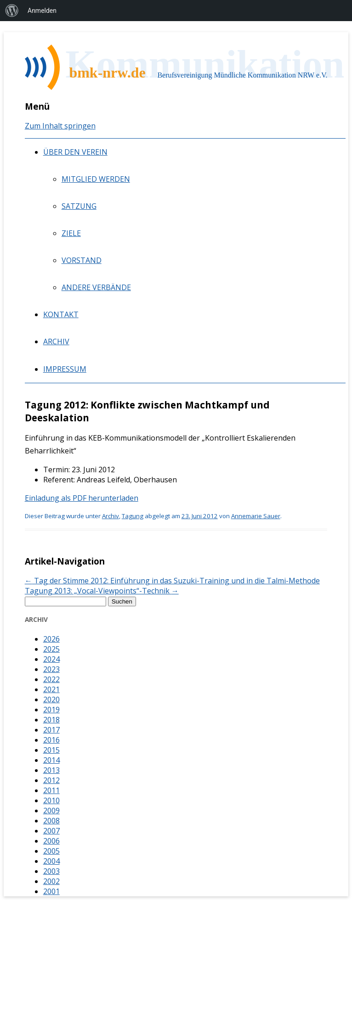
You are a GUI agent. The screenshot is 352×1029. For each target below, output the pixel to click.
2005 (51, 851)
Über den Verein (75, 152)
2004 (51, 861)
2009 (51, 810)
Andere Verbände (96, 287)
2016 (51, 740)
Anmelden (42, 10)
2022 (51, 679)
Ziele (71, 233)
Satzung (79, 206)
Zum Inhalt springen (60, 126)
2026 (51, 639)
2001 (51, 891)
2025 (51, 649)
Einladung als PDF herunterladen (81, 498)
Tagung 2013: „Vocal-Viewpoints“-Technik (102, 591)
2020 (51, 699)
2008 (51, 821)
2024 (51, 659)
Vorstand (82, 260)
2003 (51, 871)
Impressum (64, 369)
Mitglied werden (96, 179)
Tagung (132, 516)
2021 (51, 689)
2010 (51, 800)
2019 (51, 710)
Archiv (56, 341)
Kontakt (61, 314)
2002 (51, 881)
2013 (51, 770)
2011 (51, 790)
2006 (51, 841)
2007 (51, 831)
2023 (51, 669)
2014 (51, 760)
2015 (51, 750)
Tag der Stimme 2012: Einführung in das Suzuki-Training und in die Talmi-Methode (172, 581)
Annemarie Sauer (255, 516)
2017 (51, 730)
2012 (51, 780)
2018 (51, 720)
